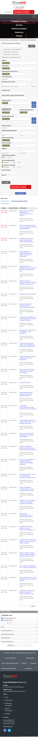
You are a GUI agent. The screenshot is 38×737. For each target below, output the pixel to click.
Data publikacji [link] (11, 645)
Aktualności (11, 658)
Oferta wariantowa (8, 160)
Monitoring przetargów (8, 704)
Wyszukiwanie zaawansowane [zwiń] (11, 57)
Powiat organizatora (26, 110)
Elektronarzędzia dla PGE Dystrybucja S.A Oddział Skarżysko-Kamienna (26, 394)
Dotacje (19, 36)
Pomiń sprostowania (8, 155)
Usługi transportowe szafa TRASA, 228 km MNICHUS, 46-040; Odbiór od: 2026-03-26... (27, 345)
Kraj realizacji (6, 100)
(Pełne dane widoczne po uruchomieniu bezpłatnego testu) (27, 220)
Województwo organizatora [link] (7, 634)
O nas (6, 697)
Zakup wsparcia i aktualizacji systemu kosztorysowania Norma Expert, (27, 371)
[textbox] (10, 63)
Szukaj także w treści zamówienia (11, 49)
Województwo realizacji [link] (6, 630)
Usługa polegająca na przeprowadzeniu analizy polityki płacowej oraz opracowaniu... (26, 254)
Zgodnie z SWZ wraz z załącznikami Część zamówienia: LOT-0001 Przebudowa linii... (28, 282)
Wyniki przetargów (19, 29)
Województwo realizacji (10, 71)
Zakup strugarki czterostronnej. (28, 294)
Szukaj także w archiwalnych (10, 54)
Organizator (6, 90)
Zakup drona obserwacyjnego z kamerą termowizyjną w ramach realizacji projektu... (28, 227)
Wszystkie (5, 162)
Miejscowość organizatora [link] (7, 641)
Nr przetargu (6, 170)
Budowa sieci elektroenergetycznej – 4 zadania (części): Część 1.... (27, 515)
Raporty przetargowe (9, 709)
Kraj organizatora (8, 116)
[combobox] (19, 63)
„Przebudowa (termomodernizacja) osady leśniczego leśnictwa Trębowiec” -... (28, 408)
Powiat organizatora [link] (5, 637)
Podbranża (5, 65)
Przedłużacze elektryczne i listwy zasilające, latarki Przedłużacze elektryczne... (27, 240)
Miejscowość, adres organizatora (13, 95)
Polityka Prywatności (10, 663)
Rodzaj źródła (6, 143)
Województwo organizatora (6, 109)
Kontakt (7, 713)
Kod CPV (4, 175)
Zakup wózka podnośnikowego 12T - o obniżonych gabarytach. (28, 566)
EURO (34, 106)
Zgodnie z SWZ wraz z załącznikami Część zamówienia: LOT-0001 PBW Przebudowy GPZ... (28, 269)
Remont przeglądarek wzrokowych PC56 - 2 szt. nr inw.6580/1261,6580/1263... (27, 489)
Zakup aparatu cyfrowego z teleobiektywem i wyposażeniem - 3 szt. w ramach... (27, 213)
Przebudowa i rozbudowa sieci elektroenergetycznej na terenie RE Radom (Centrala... (28, 319)
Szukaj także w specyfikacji (10, 52)
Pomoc (24, 663)
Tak (9, 157)
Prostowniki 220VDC (25, 382)
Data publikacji (6, 125)
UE (34, 103)
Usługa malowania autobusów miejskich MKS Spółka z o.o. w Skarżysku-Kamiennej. (27, 422)
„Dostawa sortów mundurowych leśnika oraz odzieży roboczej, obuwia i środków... (28, 541)
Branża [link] (2, 626)
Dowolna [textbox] (4, 128)
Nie (3, 157)
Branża (4, 60)
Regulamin (30, 658)
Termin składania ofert (19, 201)
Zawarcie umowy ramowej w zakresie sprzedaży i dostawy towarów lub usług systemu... (27, 554)
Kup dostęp (21, 193)
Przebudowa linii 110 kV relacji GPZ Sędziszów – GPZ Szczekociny (28, 332)
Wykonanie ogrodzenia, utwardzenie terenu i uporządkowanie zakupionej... (27, 305)
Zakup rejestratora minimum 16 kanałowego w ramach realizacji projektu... (28, 579)
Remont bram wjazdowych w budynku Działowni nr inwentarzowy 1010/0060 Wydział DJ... (27, 462)
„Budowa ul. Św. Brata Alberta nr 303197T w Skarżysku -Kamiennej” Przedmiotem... (27, 502)
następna (33, 606)
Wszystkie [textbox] (5, 79)
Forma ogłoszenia (7, 137)
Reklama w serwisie (8, 668)
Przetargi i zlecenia (19, 21)
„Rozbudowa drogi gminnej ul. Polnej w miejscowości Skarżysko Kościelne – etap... (27, 592)
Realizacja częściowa (8, 165)
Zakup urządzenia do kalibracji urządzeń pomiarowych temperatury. (28, 358)
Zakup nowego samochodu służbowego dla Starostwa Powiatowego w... (27, 435)
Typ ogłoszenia (7, 76)
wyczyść (10, 622)
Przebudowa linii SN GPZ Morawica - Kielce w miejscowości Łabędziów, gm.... (28, 528)
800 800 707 (19, 9)
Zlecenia (19, 25)
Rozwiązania (8, 700)
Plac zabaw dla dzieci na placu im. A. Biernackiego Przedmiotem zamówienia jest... (28, 476)
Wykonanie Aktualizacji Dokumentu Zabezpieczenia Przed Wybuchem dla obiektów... (28, 448)
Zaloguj (8, 12)
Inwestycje (19, 32)
